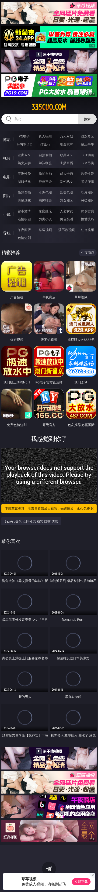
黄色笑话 (66, 219)
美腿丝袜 (24, 200)
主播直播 (66, 163)
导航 (6, 233)
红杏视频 (87, 230)
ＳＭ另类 (87, 163)
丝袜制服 (45, 163)
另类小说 (45, 219)
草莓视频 (45, 230)
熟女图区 (66, 200)
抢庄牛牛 (87, 144)
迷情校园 (24, 219)
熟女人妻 (24, 163)
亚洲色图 (45, 192)
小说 (6, 214)
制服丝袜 (24, 181)
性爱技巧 (87, 219)
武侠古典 (87, 211)
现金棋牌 (66, 144)
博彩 (6, 139)
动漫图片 (87, 192)
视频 (6, 158)
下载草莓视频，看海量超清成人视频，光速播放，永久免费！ (49, 508)
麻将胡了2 (24, 144)
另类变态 (87, 181)
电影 (6, 177)
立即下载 (81, 881)
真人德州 (45, 136)
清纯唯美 (45, 200)
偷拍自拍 (45, 173)
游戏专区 (87, 136)
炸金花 (45, 144)
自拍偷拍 (45, 155)
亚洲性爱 (24, 173)
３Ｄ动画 (87, 155)
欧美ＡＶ (66, 155)
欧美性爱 (87, 173)
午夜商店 (24, 230)
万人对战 (66, 136)
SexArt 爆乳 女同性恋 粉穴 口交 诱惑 (31, 521)
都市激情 (24, 211)
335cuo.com (49, 107)
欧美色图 (66, 192)
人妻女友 (66, 211)
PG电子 (24, 136)
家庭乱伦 (45, 211)
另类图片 (87, 200)
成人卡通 (66, 173)
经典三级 (45, 181)
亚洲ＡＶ (24, 155)
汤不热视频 (66, 230)
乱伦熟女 (66, 181)
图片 (6, 195)
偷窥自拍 (24, 192)
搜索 (87, 119)
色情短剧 (24, 237)
